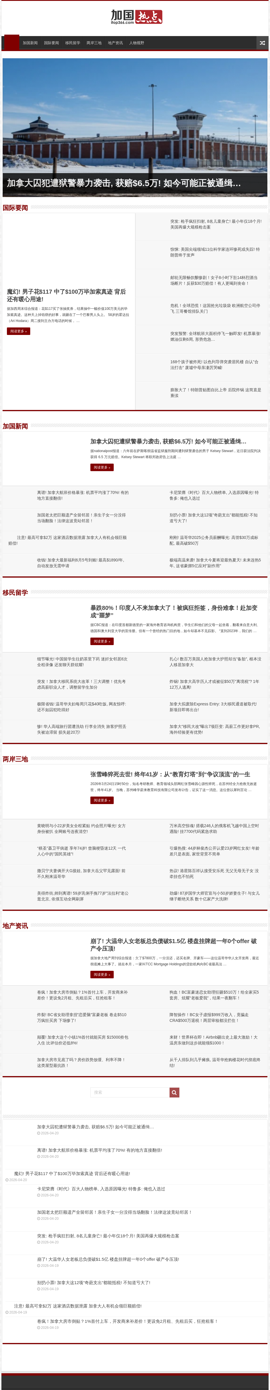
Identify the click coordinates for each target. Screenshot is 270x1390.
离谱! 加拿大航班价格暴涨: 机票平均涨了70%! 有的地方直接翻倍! (99, 1150)
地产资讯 (115, 43)
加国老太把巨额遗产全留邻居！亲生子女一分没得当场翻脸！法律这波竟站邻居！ (115, 1212)
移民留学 (72, 43)
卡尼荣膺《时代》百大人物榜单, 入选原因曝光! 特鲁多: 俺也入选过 (101, 1188)
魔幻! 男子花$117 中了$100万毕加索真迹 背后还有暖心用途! (72, 1173)
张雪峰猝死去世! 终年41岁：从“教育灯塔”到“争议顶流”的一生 (170, 774)
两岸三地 (94, 43)
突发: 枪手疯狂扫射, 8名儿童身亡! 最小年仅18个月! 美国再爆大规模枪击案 (108, 1235)
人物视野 (136, 43)
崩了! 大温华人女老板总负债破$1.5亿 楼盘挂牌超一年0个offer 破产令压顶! (108, 1259)
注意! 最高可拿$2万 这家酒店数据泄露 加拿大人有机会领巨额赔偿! (78, 1305)
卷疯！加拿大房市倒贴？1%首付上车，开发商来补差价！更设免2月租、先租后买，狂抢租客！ (127, 1321)
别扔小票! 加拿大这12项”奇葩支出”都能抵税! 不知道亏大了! (93, 1282)
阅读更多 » (18, 331)
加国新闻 (30, 43)
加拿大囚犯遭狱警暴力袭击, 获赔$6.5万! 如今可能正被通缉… (124, 183)
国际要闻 (51, 43)
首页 (11, 42)
